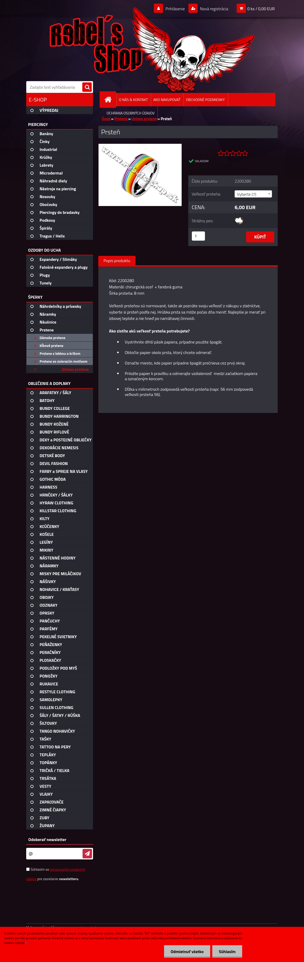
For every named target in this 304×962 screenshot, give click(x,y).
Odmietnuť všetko (187, 951)
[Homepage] (110, 99)
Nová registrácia (213, 9)
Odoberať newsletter (47, 839)
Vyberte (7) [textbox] (246, 194)
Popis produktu (117, 260)
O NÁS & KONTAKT (133, 99)
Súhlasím (227, 951)
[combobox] (253, 194)
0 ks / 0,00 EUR (261, 9)
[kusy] (198, 236)
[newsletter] (87, 853)
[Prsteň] (140, 146)
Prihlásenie (175, 9)
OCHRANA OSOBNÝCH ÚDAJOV (131, 113)
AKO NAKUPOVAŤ (166, 99)
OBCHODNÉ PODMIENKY (205, 99)
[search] (87, 87)
